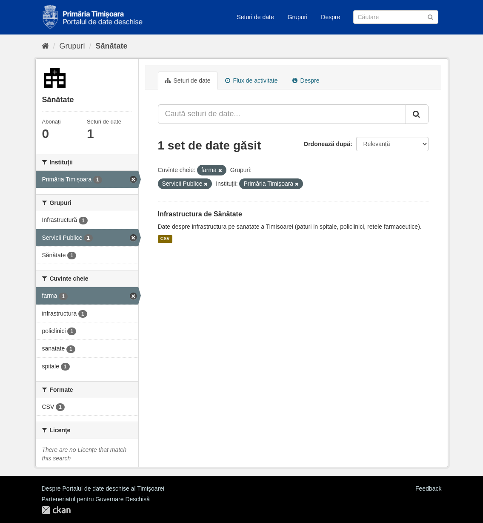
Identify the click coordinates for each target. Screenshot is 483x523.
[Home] (45, 46)
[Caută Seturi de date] (395, 17)
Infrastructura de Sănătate (200, 214)
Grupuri (298, 17)
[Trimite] (430, 16)
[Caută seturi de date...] (282, 114)
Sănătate (112, 46)
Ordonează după (326, 144)
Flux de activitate (251, 80)
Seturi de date (255, 17)
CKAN (56, 510)
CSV (165, 238)
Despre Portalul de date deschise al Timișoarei (103, 488)
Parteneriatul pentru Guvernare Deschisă (96, 499)
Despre (330, 17)
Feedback (428, 488)
